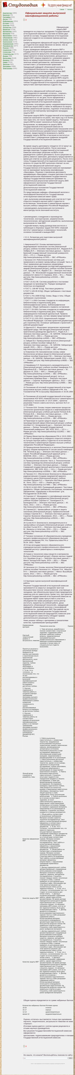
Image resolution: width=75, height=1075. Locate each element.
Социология (7, 50)
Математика (7, 31)
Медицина (6, 33)
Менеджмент (7, 35)
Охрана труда (8, 40)
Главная (62, 9)
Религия (6, 48)
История (6, 23)
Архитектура (7, 13)
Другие (5, 19)
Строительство (8, 54)
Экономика (7, 66)
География (7, 17)
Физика (5, 56)
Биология (6, 15)
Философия (7, 58)
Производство (8, 46)
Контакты (70, 9)
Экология (6, 64)
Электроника (7, 68)
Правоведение (8, 44)
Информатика (8, 21)
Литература (7, 27)
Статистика (7, 52)
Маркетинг (6, 29)
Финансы (6, 60)
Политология (7, 42)
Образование (7, 37)
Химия (5, 62)
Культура (6, 25)
